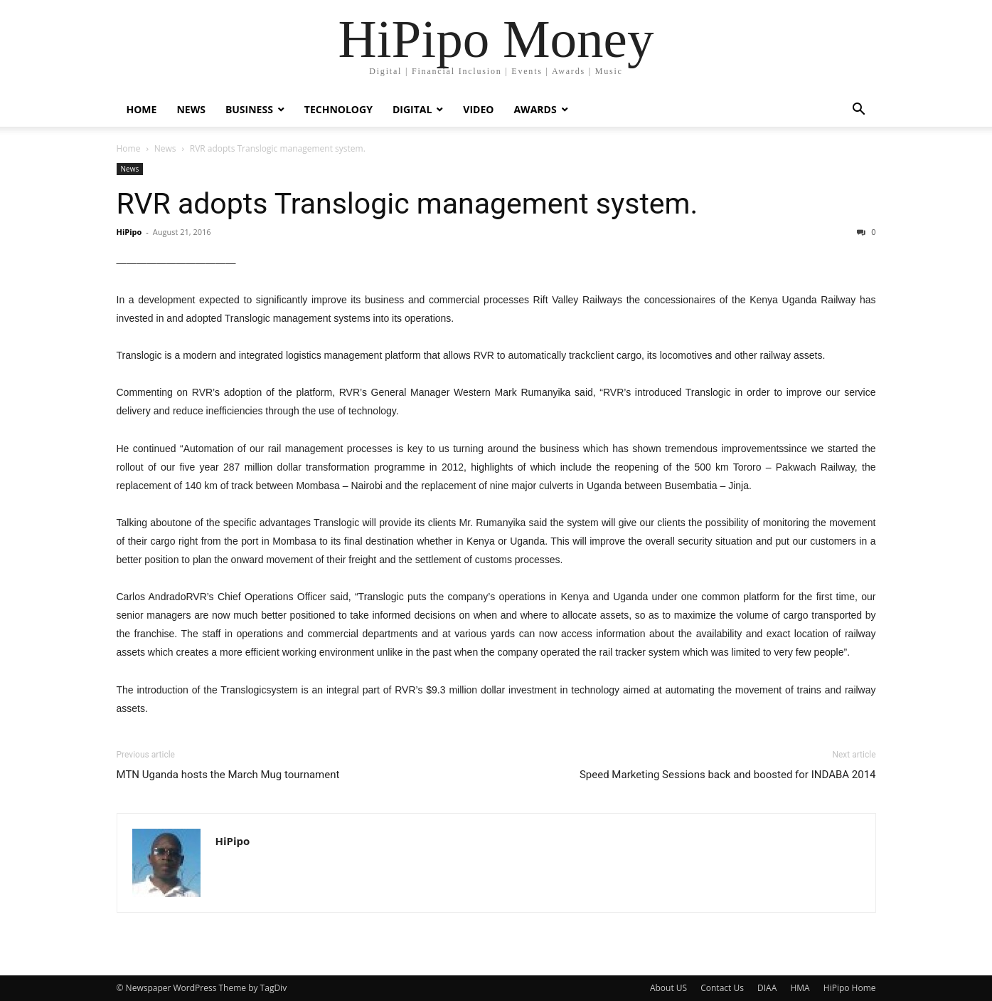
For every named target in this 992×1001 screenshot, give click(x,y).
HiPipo (129, 231)
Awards (534, 109)
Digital (412, 109)
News (190, 109)
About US (668, 988)
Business (249, 109)
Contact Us (722, 988)
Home (142, 109)
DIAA (767, 988)
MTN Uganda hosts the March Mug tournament (228, 774)
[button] (859, 110)
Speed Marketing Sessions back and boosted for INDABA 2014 (728, 774)
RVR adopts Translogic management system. (407, 204)
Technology (338, 109)
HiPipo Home (849, 988)
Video (478, 109)
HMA (799, 988)
